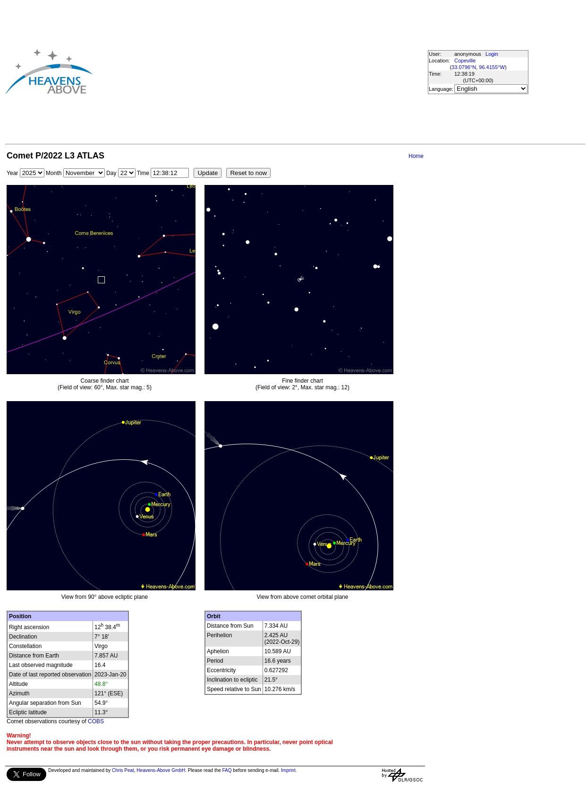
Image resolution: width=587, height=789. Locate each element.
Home (416, 156)
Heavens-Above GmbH (160, 770)
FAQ (227, 770)
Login (491, 54)
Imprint (288, 770)
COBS (96, 721)
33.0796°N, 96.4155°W (478, 67)
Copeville (465, 60)
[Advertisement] (244, 71)
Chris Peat (123, 770)
